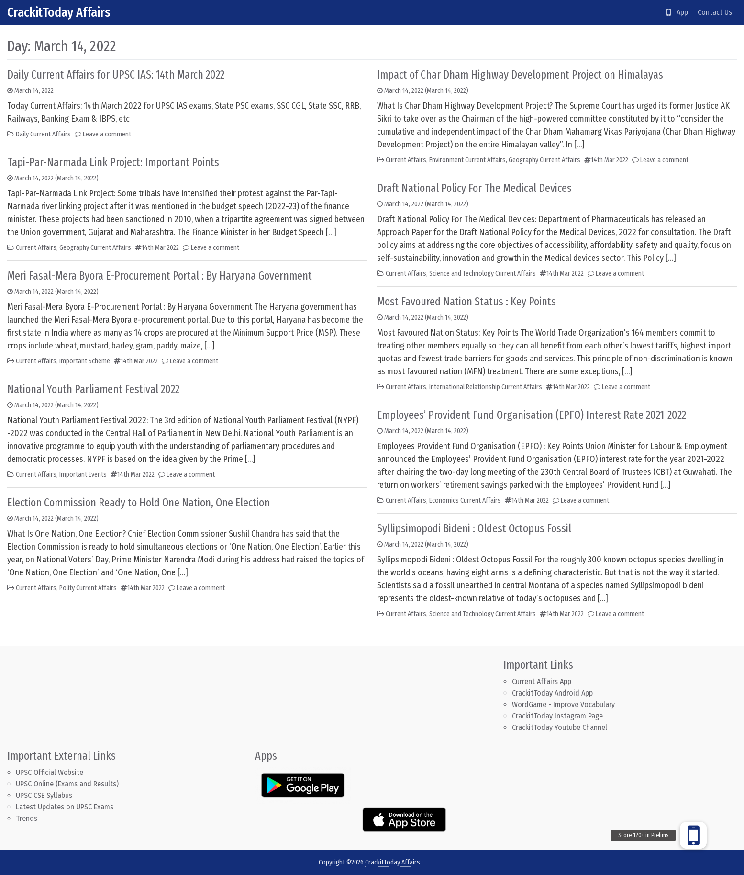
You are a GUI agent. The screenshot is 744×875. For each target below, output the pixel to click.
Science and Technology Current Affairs (482, 273)
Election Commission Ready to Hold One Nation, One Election (138, 502)
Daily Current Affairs (43, 134)
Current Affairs (36, 248)
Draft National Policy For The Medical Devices (474, 188)
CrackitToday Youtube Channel (559, 727)
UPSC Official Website (49, 772)
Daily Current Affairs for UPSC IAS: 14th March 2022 (115, 74)
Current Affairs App (541, 681)
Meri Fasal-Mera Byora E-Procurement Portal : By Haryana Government (159, 275)
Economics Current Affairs (465, 500)
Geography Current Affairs (95, 248)
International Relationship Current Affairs (485, 387)
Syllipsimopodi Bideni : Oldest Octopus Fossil (474, 528)
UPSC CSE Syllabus (45, 795)
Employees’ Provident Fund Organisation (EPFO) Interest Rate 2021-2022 (531, 415)
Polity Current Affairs (88, 588)
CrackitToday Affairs (59, 12)
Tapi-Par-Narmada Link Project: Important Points (113, 162)
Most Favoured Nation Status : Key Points (466, 301)
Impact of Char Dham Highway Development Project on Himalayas (520, 74)
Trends (26, 818)
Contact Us (715, 12)
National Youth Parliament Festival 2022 (93, 389)
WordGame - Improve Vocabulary (563, 704)
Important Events (83, 475)
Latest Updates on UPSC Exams (64, 806)
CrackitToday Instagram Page (557, 715)
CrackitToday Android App (552, 692)
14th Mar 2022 (160, 248)
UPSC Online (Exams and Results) (67, 783)
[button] (693, 835)
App (677, 12)
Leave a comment (107, 134)
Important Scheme (84, 361)
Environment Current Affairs (467, 160)
